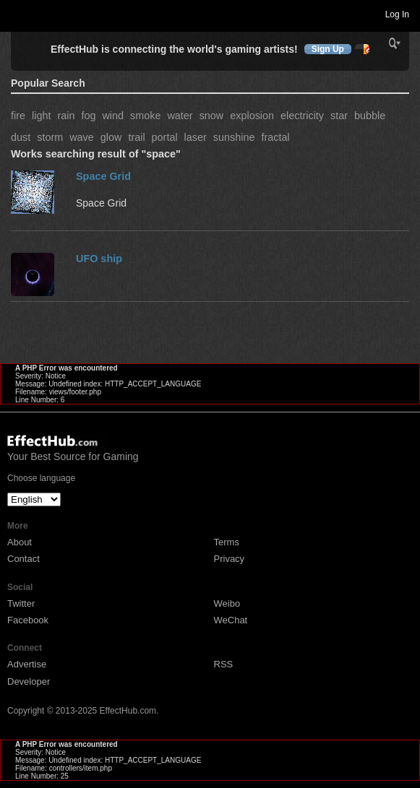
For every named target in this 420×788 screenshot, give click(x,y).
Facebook (27, 620)
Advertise (26, 664)
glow (111, 137)
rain (65, 115)
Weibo (227, 603)
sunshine (234, 137)
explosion (252, 115)
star (339, 115)
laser (195, 137)
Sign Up (328, 49)
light (41, 115)
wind (113, 115)
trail (136, 137)
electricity (302, 115)
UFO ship (99, 258)
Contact (23, 558)
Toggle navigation (17, 13)
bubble (369, 115)
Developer (28, 681)
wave (81, 137)
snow (212, 115)
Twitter (21, 603)
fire (18, 115)
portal (165, 137)
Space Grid (103, 176)
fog (88, 115)
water (179, 115)
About (19, 542)
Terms (226, 542)
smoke (145, 115)
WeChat (231, 620)
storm (50, 137)
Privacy (229, 558)
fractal (275, 137)
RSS (223, 664)
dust (20, 137)
